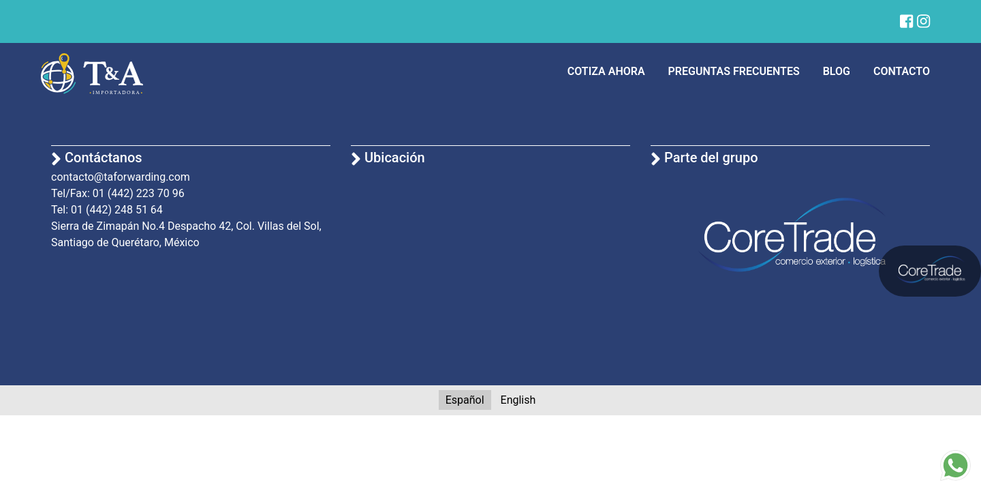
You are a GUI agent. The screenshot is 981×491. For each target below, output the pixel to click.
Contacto (901, 71)
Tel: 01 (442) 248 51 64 (107, 209)
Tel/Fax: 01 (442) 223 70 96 (118, 193)
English (518, 399)
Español (465, 399)
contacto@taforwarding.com (120, 176)
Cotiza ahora (606, 71)
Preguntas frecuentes (734, 71)
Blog (836, 71)
